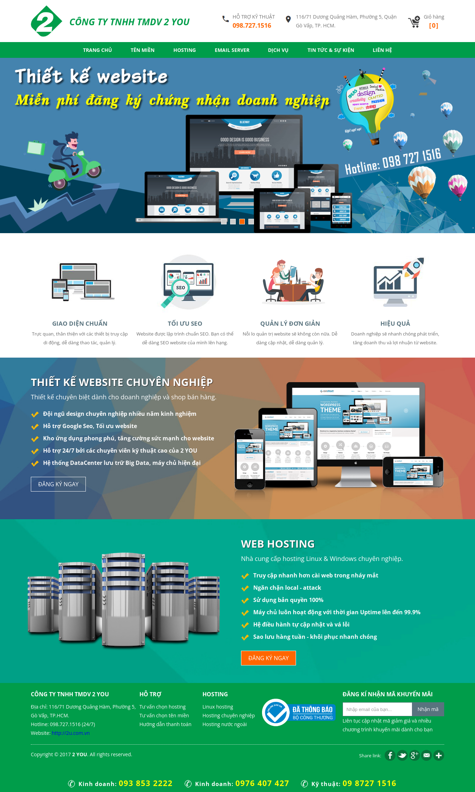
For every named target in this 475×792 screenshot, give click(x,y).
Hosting (184, 50)
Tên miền (142, 50)
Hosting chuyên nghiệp (228, 715)
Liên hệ (382, 50)
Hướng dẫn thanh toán (165, 724)
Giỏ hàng (434, 21)
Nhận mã (428, 709)
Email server (232, 50)
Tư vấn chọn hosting (162, 706)
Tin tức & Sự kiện (331, 50)
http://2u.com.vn (71, 733)
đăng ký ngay (58, 484)
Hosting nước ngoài (224, 724)
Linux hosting (217, 706)
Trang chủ (97, 50)
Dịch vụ (278, 50)
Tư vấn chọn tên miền (164, 715)
